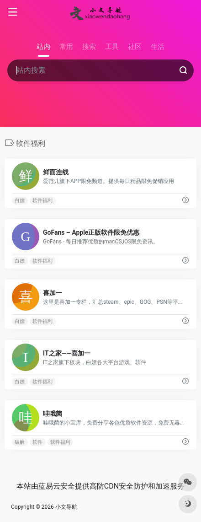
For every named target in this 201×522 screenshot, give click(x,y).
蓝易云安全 (56, 486)
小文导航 (66, 507)
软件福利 (42, 201)
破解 (20, 442)
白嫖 (20, 201)
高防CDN (104, 486)
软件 (37, 442)
